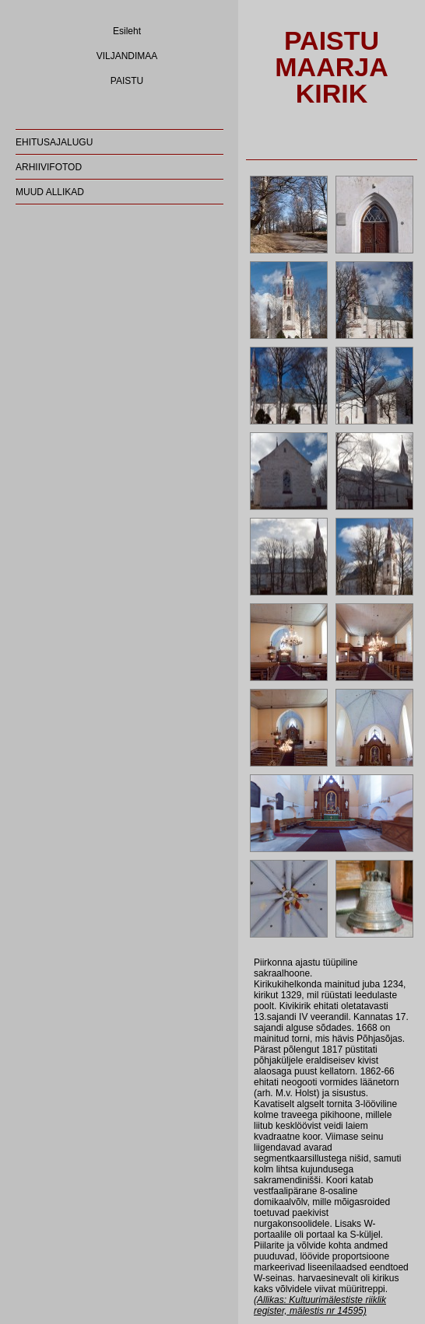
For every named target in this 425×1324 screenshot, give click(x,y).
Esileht (127, 31)
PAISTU (127, 80)
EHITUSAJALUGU (54, 142)
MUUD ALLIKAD (50, 192)
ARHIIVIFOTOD (49, 167)
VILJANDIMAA (127, 56)
